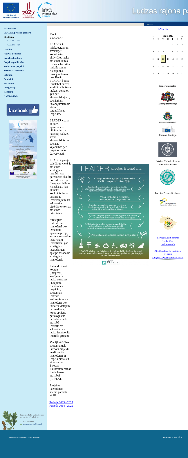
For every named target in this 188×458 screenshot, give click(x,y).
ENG (161, 28)
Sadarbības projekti (14, 66)
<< (153, 36)
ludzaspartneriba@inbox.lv (32, 424)
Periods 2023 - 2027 (13, 45)
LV (166, 28)
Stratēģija (9, 37)
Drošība (8, 49)
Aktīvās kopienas (12, 53)
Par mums (9, 83)
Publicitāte (9, 79)
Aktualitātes (10, 28)
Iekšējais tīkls (10, 96)
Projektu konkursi (13, 57)
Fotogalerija (10, 87)
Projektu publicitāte (14, 62)
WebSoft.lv (178, 437)
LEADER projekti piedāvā (17, 32)
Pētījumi (8, 74)
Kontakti (8, 91)
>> (182, 36)
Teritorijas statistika (14, 70)
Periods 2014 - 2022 (13, 41)
